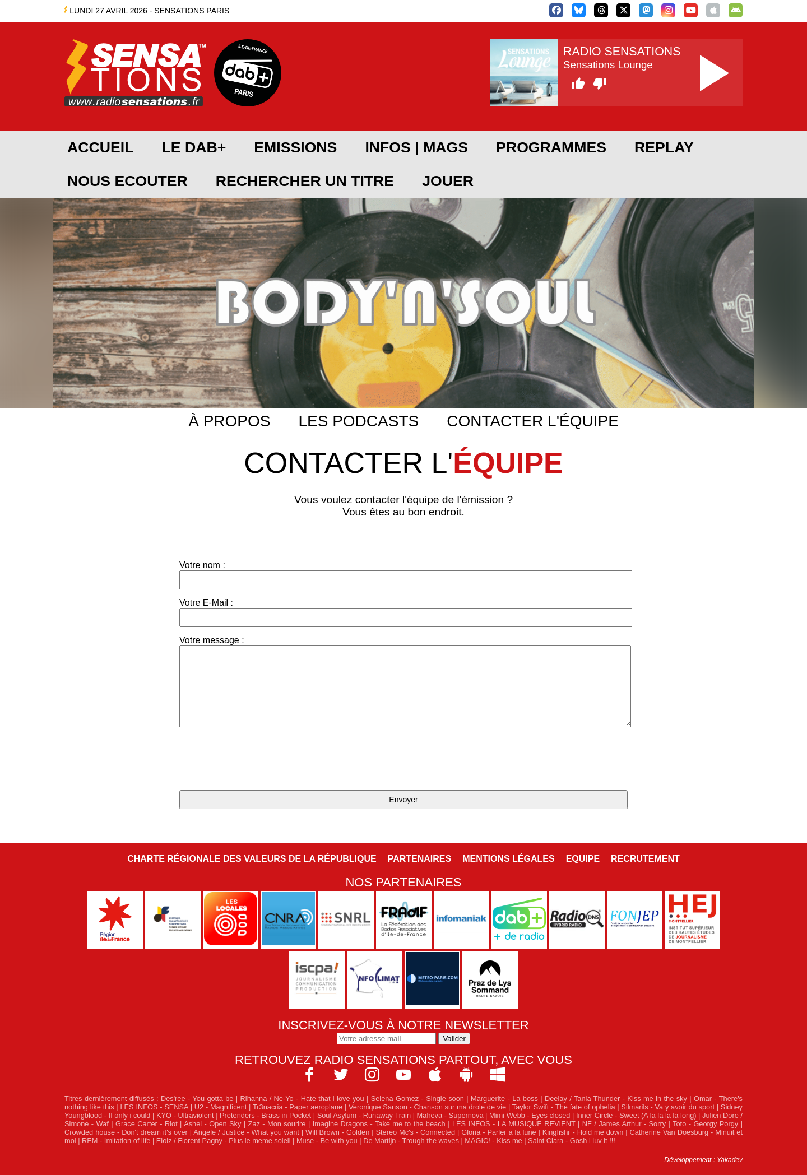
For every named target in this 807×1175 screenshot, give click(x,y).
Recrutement (645, 858)
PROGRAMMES (551, 147)
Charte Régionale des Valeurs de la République (251, 858)
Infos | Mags (416, 147)
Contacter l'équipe (533, 421)
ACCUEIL (100, 147)
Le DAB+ (193, 147)
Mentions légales (508, 858)
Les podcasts (358, 421)
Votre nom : (403, 574)
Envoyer (403, 799)
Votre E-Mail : (403, 612)
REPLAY (664, 147)
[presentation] (264, 760)
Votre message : (403, 681)
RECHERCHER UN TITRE (305, 181)
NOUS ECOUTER (127, 181)
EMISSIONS (295, 147)
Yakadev (730, 1160)
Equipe (583, 858)
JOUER (448, 181)
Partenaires (420, 858)
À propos (229, 421)
